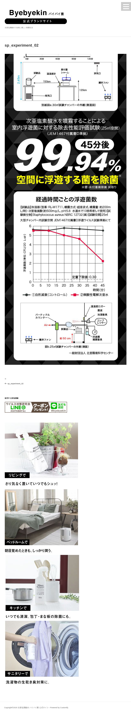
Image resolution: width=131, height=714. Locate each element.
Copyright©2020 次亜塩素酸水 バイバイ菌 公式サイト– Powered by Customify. (36, 708)
